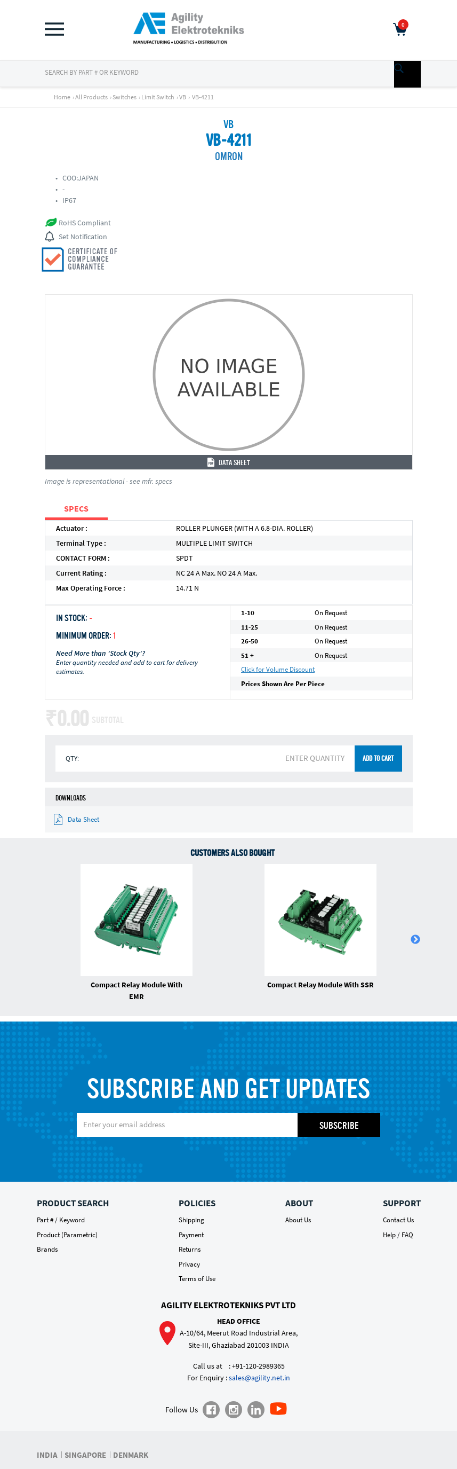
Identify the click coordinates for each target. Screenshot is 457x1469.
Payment (191, 1234)
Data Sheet (228, 463)
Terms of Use (197, 1278)
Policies (197, 1203)
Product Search (73, 1203)
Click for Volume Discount (278, 669)
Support (402, 1203)
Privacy (189, 1264)
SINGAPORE (85, 1455)
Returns (190, 1249)
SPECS (76, 508)
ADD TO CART (378, 759)
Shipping (191, 1219)
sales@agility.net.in (259, 1377)
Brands (47, 1249)
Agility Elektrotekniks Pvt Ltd (228, 1305)
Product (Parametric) (67, 1234)
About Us (298, 1219)
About (299, 1203)
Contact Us (398, 1219)
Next (415, 939)
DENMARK (130, 1455)
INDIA (47, 1455)
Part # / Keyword (61, 1219)
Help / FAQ (398, 1234)
